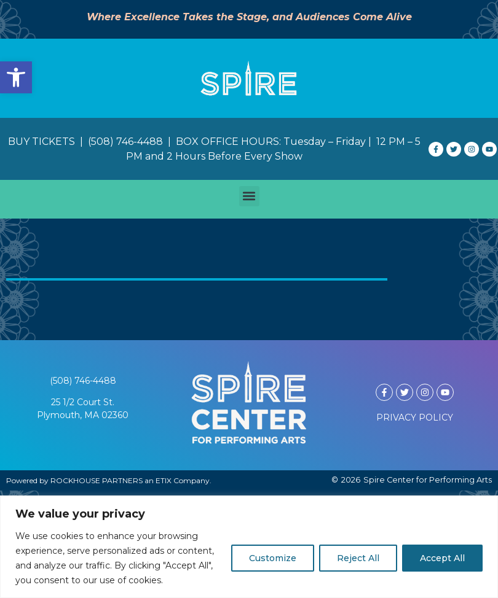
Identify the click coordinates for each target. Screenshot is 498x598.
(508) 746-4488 (83, 380)
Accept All (442, 558)
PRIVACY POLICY (414, 417)
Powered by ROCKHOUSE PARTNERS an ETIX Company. (108, 480)
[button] (16, 77)
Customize (272, 558)
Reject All (358, 558)
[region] (249, 546)
